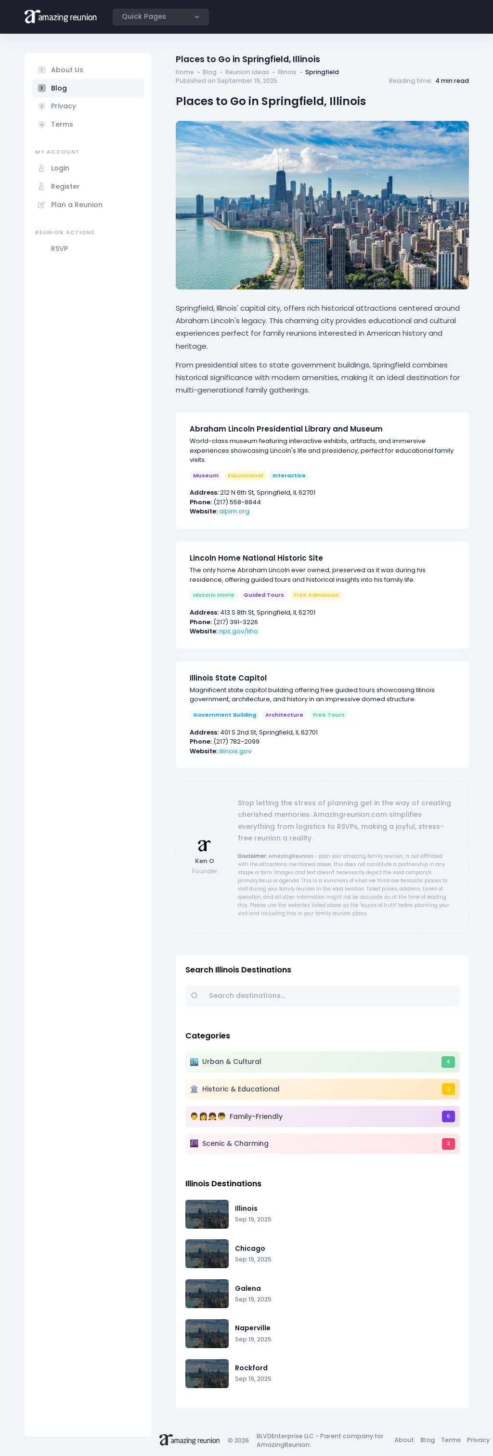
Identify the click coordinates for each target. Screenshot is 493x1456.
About (404, 1439)
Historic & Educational (241, 1089)
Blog (210, 72)
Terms (451, 1439)
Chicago (250, 1248)
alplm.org (234, 511)
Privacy (478, 1439)
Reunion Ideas (247, 72)
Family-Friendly (256, 1116)
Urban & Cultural (231, 1061)
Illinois (287, 72)
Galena (248, 1288)
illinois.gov (235, 751)
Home (185, 72)
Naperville (253, 1328)
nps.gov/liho (238, 631)
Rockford (251, 1368)
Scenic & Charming (235, 1143)
